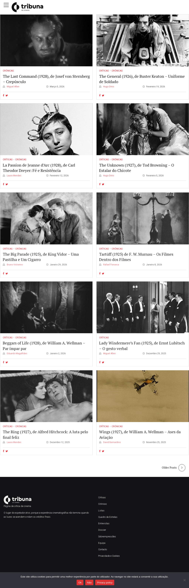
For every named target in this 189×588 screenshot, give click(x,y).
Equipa (102, 543)
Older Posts (169, 467)
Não (89, 582)
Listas (101, 510)
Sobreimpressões (107, 536)
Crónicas (8, 71)
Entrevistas (103, 523)
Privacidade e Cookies (109, 555)
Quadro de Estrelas (107, 517)
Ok (80, 582)
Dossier (102, 529)
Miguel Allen (12, 87)
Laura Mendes (13, 175)
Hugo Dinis (108, 87)
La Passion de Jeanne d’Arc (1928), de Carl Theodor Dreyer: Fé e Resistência (39, 168)
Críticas (104, 71)
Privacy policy (104, 582)
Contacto (102, 549)
